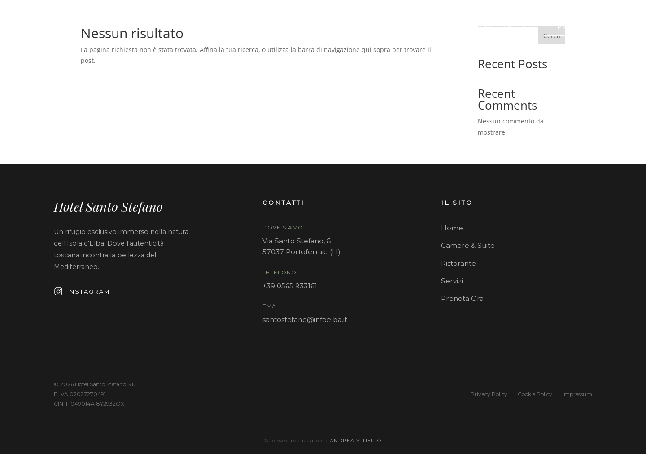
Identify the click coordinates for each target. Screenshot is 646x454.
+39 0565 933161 (289, 286)
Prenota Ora (462, 298)
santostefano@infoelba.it (304, 319)
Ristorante (458, 263)
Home (452, 228)
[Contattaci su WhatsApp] (526, 27)
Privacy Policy (489, 394)
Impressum (577, 394)
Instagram (82, 291)
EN (487, 26)
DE (507, 26)
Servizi (452, 281)
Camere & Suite (468, 245)
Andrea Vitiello (356, 440)
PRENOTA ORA (581, 27)
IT (469, 26)
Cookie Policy (535, 394)
